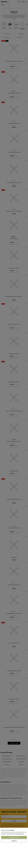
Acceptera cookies (14, 837)
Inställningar (14, 840)
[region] (14, 836)
